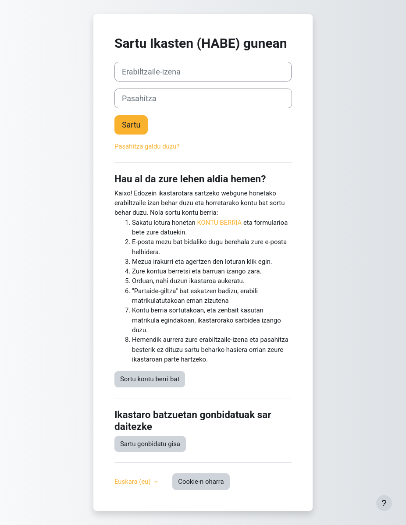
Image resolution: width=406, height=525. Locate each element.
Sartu (131, 124)
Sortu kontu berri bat (149, 379)
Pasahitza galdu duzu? (146, 146)
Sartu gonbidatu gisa (150, 444)
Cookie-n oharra (201, 482)
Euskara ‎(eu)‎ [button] (133, 482)
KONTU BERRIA (219, 223)
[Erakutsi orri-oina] (384, 503)
